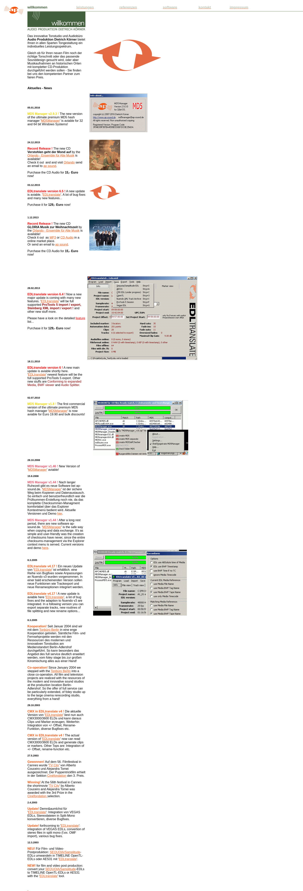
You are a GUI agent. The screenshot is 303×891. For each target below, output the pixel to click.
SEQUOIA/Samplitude (65, 852)
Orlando (69, 162)
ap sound (49, 166)
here (45, 548)
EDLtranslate (52, 194)
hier (59, 513)
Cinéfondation (56, 775)
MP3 (53, 237)
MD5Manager (50, 120)
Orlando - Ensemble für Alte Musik (50, 155)
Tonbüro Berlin (49, 629)
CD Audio (67, 237)
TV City (54, 765)
